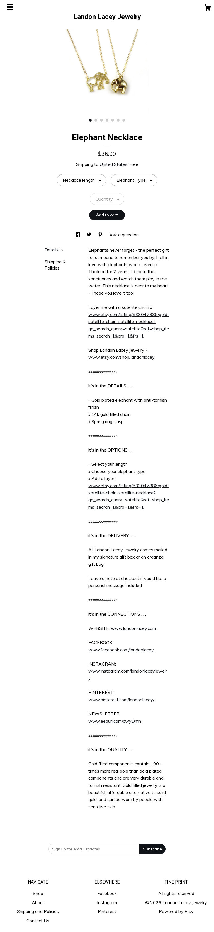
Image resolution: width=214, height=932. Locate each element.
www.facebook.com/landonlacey (121, 649)
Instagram (107, 902)
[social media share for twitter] (90, 234)
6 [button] (118, 120)
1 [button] (90, 120)
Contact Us (37, 920)
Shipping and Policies (38, 911)
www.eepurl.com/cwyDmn (114, 721)
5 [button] (112, 120)
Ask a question (124, 234)
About (38, 902)
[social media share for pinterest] (101, 234)
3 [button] (101, 120)
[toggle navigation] (10, 7)
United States (113, 164)
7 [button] (123, 120)
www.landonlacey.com (133, 628)
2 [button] (95, 120)
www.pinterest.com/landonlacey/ (121, 699)
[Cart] (208, 8)
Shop (38, 893)
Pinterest (107, 911)
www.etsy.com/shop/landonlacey (121, 357)
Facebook (107, 893)
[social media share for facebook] (78, 234)
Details (54, 250)
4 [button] (107, 120)
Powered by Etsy (176, 911)
